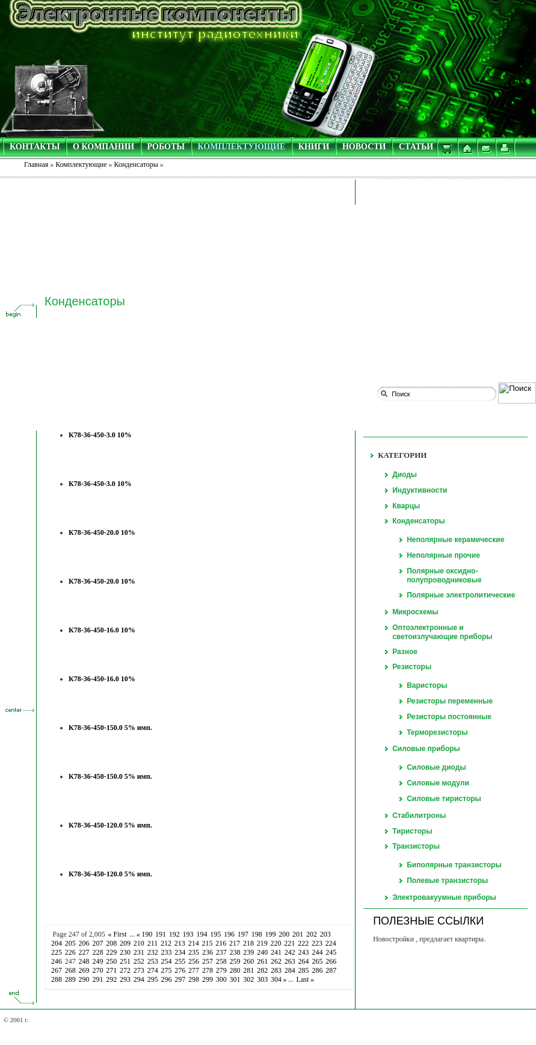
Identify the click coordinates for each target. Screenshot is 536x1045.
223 (317, 943)
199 (270, 934)
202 (312, 934)
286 (317, 970)
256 (194, 961)
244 (317, 952)
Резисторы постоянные (449, 717)
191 (161, 934)
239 (249, 952)
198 (256, 934)
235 (194, 952)
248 (84, 961)
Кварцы (406, 506)
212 (166, 943)
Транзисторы (416, 846)
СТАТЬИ (416, 146)
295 (152, 979)
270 (98, 970)
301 (235, 979)
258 (221, 961)
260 (249, 961)
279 (221, 970)
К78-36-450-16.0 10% (102, 630)
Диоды (404, 474)
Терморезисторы (437, 732)
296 (166, 979)
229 (112, 952)
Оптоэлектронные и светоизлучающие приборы (442, 632)
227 (84, 952)
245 (331, 952)
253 (152, 961)
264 (303, 961)
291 (98, 979)
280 (235, 970)
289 (70, 979)
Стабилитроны (419, 815)
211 (152, 943)
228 (98, 952)
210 (139, 943)
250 (112, 961)
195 (216, 934)
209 (125, 943)
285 (303, 970)
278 (208, 970)
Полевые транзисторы (447, 880)
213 (179, 943)
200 (284, 934)
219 (262, 943)
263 (290, 961)
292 (112, 979)
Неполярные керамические (455, 539)
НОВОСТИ (364, 146)
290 (84, 979)
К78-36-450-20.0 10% (102, 532)
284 (290, 970)
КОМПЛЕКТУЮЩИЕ (242, 146)
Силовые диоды (436, 767)
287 (331, 970)
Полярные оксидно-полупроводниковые (444, 575)
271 (112, 970)
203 (325, 934)
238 (235, 952)
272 (125, 970)
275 (166, 970)
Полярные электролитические (461, 595)
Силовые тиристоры (444, 798)
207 (98, 943)
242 (290, 952)
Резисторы (411, 667)
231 (139, 952)
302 (249, 979)
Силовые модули (438, 783)
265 (317, 961)
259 (235, 961)
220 (276, 943)
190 (147, 934)
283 (276, 970)
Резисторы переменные (450, 701)
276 (180, 970)
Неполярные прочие (443, 555)
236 (208, 952)
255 (180, 961)
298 (194, 979)
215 (207, 943)
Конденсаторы (418, 521)
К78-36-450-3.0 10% (100, 435)
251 (125, 961)
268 (70, 970)
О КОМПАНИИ (103, 146)
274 (152, 970)
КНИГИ (314, 146)
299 (208, 979)
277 (194, 970)
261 (263, 961)
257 (208, 961)
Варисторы (427, 685)
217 (235, 943)
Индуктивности (419, 490)
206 (84, 943)
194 (202, 934)
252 (139, 961)
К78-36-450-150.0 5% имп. (110, 727)
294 (139, 979)
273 (139, 970)
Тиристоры (412, 831)
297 (180, 979)
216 (221, 943)
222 (303, 943)
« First (117, 934)
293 (125, 979)
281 (249, 970)
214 (193, 943)
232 (152, 952)
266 (331, 961)
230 (125, 952)
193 (188, 934)
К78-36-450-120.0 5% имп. (110, 825)
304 (276, 979)
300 (221, 979)
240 (263, 952)
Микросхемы (415, 612)
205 (70, 943)
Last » (305, 979)
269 (84, 970)
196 (229, 934)
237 (221, 952)
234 (180, 952)
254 (166, 961)
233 (166, 952)
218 (249, 943)
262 (276, 961)
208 (112, 943)
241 (276, 952)
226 (70, 952)
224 (330, 943)
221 (290, 943)
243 (303, 952)
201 (298, 934)
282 (263, 970)
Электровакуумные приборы (444, 897)
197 (243, 934)
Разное (404, 651)
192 (174, 934)
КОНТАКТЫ (35, 146)
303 (263, 979)
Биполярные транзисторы (454, 865)
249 (98, 961)
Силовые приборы (426, 748)
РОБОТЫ (166, 146)
